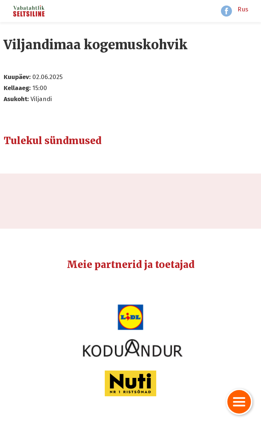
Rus (242, 9)
